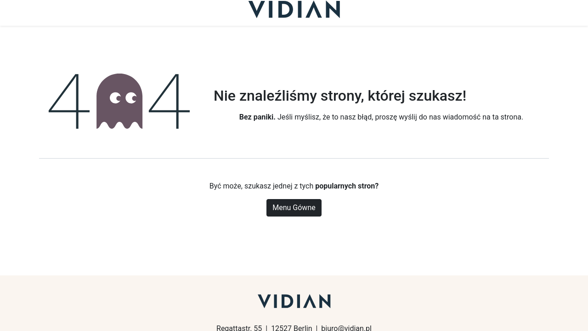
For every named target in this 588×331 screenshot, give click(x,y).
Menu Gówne (293, 207)
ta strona (506, 117)
